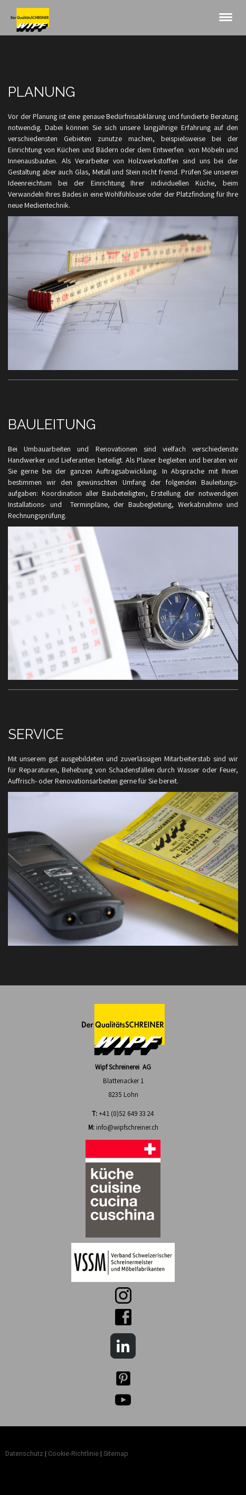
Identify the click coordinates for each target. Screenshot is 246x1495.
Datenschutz (24, 1453)
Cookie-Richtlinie (73, 1453)
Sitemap (115, 1453)
